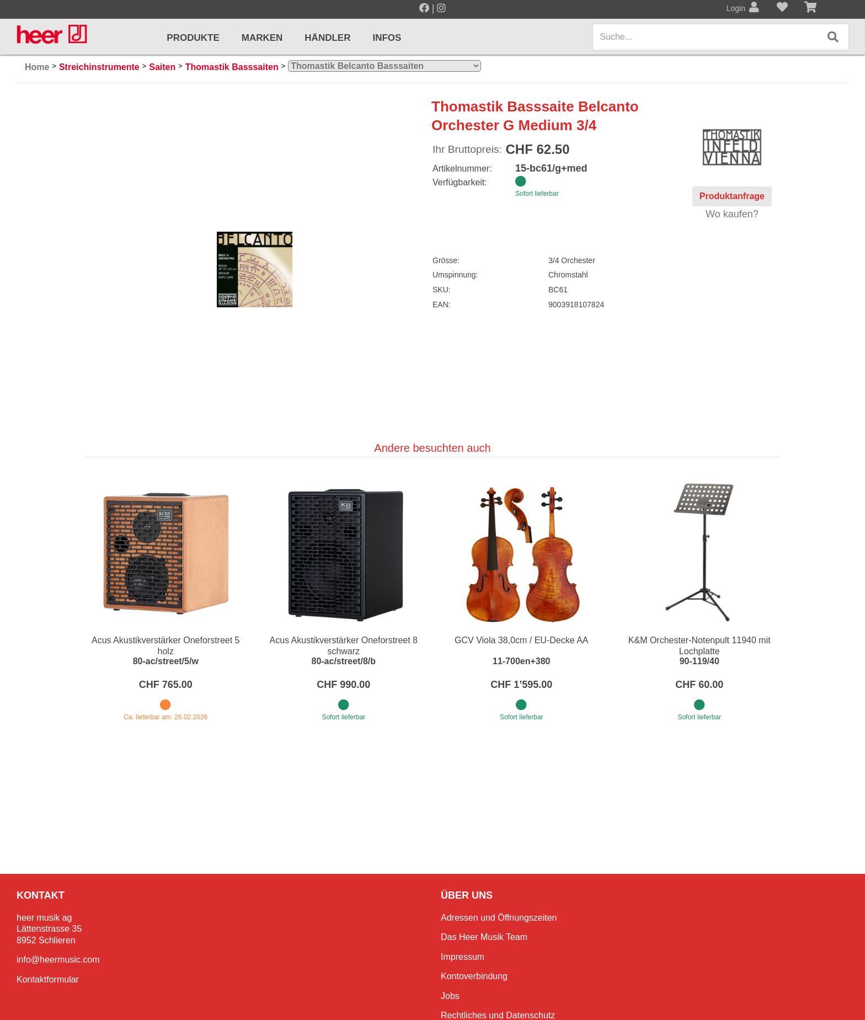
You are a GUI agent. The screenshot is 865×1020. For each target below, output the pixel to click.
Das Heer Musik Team (484, 937)
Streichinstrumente (99, 67)
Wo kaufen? (732, 214)
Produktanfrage (732, 196)
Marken (262, 38)
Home (37, 67)
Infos (386, 38)
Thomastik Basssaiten (232, 67)
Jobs (450, 996)
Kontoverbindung (474, 976)
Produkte (193, 38)
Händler (327, 38)
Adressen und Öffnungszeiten (499, 917)
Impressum (462, 957)
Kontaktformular (48, 979)
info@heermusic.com (58, 959)
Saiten (162, 67)
